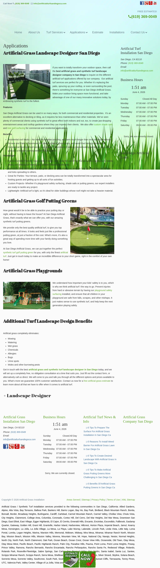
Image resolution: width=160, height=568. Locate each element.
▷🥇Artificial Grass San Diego (80, 15)
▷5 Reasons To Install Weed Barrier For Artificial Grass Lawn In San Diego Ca (99, 445)
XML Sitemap (128, 499)
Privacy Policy (98, 499)
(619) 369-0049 (22, 3)
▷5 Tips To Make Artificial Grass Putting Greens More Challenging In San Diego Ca (98, 473)
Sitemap (86, 499)
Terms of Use (113, 499)
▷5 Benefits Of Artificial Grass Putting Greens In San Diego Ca (99, 485)
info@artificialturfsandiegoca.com (49, 3)
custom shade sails (103, 124)
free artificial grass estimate (97, 381)
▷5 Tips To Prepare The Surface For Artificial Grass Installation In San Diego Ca (97, 431)
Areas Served (73, 499)
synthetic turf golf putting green (18, 252)
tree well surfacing (16, 128)
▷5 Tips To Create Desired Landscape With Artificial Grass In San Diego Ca (100, 459)
